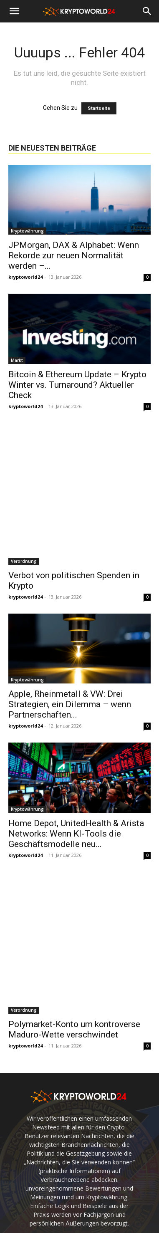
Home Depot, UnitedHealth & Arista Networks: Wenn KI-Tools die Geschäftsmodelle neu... (76, 833)
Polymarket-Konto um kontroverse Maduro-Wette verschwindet (74, 1029)
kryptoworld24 (25, 277)
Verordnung (24, 561)
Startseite (99, 108)
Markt (17, 360)
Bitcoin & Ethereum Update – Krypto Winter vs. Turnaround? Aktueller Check (77, 384)
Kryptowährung (27, 231)
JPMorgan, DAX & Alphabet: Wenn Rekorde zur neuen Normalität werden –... (73, 255)
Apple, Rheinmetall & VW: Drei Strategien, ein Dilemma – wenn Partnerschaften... (69, 704)
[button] (14, 11)
